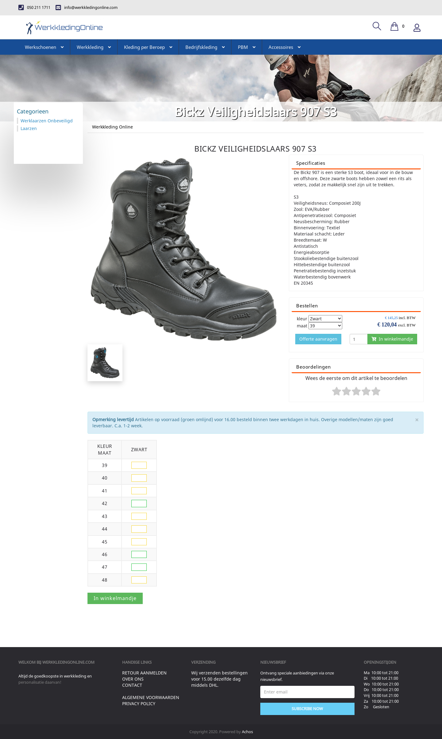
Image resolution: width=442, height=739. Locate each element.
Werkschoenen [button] (44, 47)
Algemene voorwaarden (150, 697)
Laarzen (29, 128)
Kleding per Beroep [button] (148, 47)
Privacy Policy (138, 703)
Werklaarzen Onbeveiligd (47, 121)
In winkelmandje (392, 339)
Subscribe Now (307, 708)
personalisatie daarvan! (39, 682)
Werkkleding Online (112, 127)
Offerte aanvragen (318, 339)
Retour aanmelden (144, 673)
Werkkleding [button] (94, 47)
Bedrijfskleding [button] (205, 47)
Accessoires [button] (284, 47)
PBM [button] (246, 47)
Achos (247, 731)
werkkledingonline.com (68, 662)
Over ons (133, 679)
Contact (132, 685)
